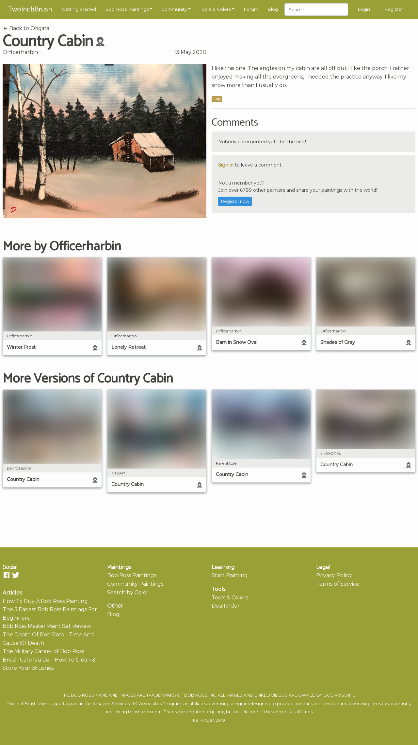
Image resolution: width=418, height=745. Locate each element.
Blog (272, 9)
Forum (251, 9)
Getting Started (79, 9)
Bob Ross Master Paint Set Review (47, 626)
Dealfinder (226, 606)
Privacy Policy (334, 575)
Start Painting (230, 575)
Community (174, 9)
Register (393, 9)
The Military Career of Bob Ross (43, 651)
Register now (235, 201)
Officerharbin (20, 52)
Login (364, 9)
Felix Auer (203, 720)
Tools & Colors (215, 9)
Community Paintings (135, 584)
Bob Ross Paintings (127, 9)
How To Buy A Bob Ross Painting (45, 601)
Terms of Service (337, 584)
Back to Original (27, 28)
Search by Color (128, 592)
